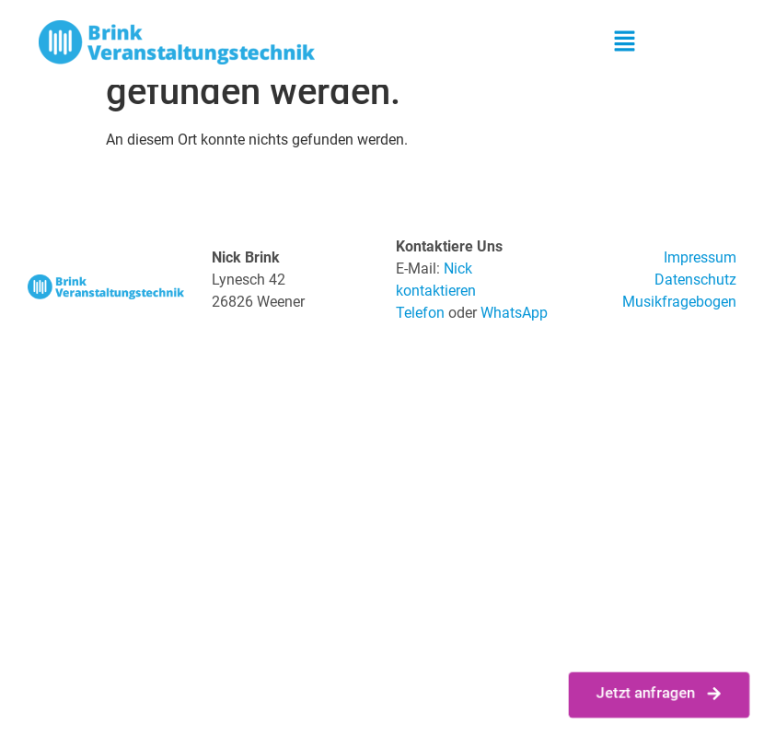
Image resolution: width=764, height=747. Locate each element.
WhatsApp (514, 312)
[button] (624, 42)
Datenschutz (695, 279)
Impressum (700, 257)
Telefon (420, 312)
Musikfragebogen (679, 301)
